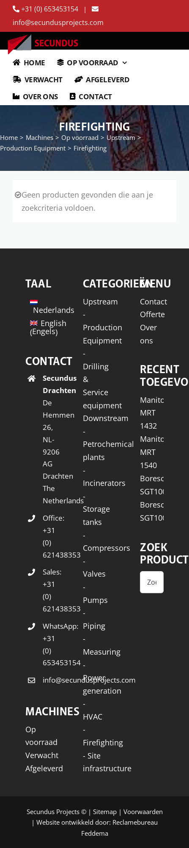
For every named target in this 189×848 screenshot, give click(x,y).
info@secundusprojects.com (46, 680)
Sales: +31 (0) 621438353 (46, 590)
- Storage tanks (96, 509)
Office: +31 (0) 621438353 (46, 536)
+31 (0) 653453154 (46, 9)
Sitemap (105, 811)
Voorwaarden (143, 811)
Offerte (152, 314)
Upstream (100, 301)
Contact (153, 301)
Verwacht (41, 755)
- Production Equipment (102, 327)
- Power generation (102, 678)
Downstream (106, 418)
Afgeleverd (44, 768)
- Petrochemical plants (108, 444)
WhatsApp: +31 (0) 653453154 (46, 644)
